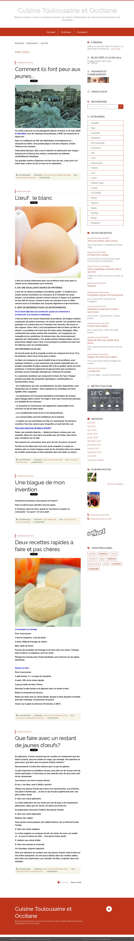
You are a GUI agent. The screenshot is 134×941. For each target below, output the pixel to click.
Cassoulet (95, 133)
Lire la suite (115, 48)
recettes (19, 462)
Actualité (47, 175)
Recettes (59, 460)
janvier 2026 (92, 437)
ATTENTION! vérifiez (97, 255)
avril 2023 (44, 43)
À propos (82, 32)
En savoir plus (106, 939)
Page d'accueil (32, 43)
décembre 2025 (94, 441)
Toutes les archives (95, 460)
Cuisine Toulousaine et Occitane (67, 10)
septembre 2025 (94, 452)
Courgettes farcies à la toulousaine (105, 295)
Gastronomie (96, 163)
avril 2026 (91, 426)
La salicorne (93, 371)
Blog (53, 175)
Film (92, 153)
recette (27, 871)
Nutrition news (97, 183)
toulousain (94, 568)
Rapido (94, 208)
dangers (32, 177)
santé (105, 563)
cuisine (114, 553)
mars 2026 (91, 430)
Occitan (94, 188)
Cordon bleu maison (97, 326)
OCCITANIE (67, 175)
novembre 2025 (94, 445)
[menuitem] (51, 32)
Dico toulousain (98, 143)
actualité (92, 558)
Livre (93, 173)
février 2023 (19, 43)
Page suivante (76, 882)
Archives (66, 32)
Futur (93, 158)
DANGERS (59, 175)
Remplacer (52, 519)
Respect (91, 286)
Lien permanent (23, 175)
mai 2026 (91, 422)
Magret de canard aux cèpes (102, 357)
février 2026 (92, 434)
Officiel (94, 198)
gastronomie (94, 563)
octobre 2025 (93, 448)
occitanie (26, 522)
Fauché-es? (47, 715)
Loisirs (94, 178)
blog (26, 177)
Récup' (65, 869)
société (92, 553)
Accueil (51, 32)
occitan (19, 522)
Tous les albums (116, 484)
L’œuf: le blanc (33, 198)
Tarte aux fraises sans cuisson (102, 241)
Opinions (95, 203)
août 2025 (91, 456)
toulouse (20, 177)
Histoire (94, 168)
